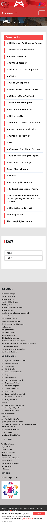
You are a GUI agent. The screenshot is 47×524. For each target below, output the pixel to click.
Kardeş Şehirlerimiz (7, 330)
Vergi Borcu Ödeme (7, 444)
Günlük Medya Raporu (17, 169)
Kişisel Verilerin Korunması (10, 338)
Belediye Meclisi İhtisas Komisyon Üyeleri (15, 313)
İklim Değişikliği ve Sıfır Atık (20, 221)
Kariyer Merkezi (6, 461)
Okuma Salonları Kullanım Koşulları (13, 349)
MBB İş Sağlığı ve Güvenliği (20, 208)
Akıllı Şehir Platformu (8, 452)
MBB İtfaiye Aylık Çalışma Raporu (23, 155)
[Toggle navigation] (41, 12)
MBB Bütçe (12, 76)
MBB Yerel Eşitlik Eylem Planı (20, 182)
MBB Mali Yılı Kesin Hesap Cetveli (22, 89)
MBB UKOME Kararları (17, 63)
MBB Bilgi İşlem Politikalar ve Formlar (24, 43)
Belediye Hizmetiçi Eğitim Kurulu (12, 307)
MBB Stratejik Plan (15, 116)
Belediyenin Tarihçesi (8, 294)
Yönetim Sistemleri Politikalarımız (12, 324)
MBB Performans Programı (19, 102)
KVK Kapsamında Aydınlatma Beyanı (13, 341)
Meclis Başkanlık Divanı (9, 319)
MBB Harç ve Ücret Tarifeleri (20, 96)
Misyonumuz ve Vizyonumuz (10, 321)
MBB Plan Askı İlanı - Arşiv (19, 162)
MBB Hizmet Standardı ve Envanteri (24, 122)
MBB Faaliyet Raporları (18, 82)
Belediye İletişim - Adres (9, 478)
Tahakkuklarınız (6, 449)
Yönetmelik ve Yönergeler (9, 346)
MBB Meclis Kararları (16, 56)
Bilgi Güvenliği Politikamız (9, 352)
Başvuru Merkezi (6, 466)
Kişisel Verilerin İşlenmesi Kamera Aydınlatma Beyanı (18, 344)
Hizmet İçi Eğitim (15, 214)
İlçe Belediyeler (6, 327)
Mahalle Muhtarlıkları (8, 332)
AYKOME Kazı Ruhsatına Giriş (10, 463)
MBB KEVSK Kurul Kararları (19, 109)
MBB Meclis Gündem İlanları (20, 49)
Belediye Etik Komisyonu (9, 302)
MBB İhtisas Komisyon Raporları (22, 69)
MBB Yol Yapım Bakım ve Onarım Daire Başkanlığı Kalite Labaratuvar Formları (24, 198)
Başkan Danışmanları (8, 296)
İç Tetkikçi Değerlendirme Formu (22, 189)
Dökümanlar (5, 469)
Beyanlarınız (5, 447)
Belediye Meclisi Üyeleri (9, 316)
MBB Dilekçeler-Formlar (18, 135)
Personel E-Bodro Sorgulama (10, 458)
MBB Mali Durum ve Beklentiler (21, 129)
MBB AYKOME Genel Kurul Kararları (23, 149)
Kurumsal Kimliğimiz (8, 335)
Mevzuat (11, 142)
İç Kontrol (11, 175)
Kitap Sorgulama (6, 455)
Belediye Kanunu (7, 310)
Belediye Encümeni (7, 299)
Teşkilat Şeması (6, 305)
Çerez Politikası (27, 519)
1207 (10, 258)
